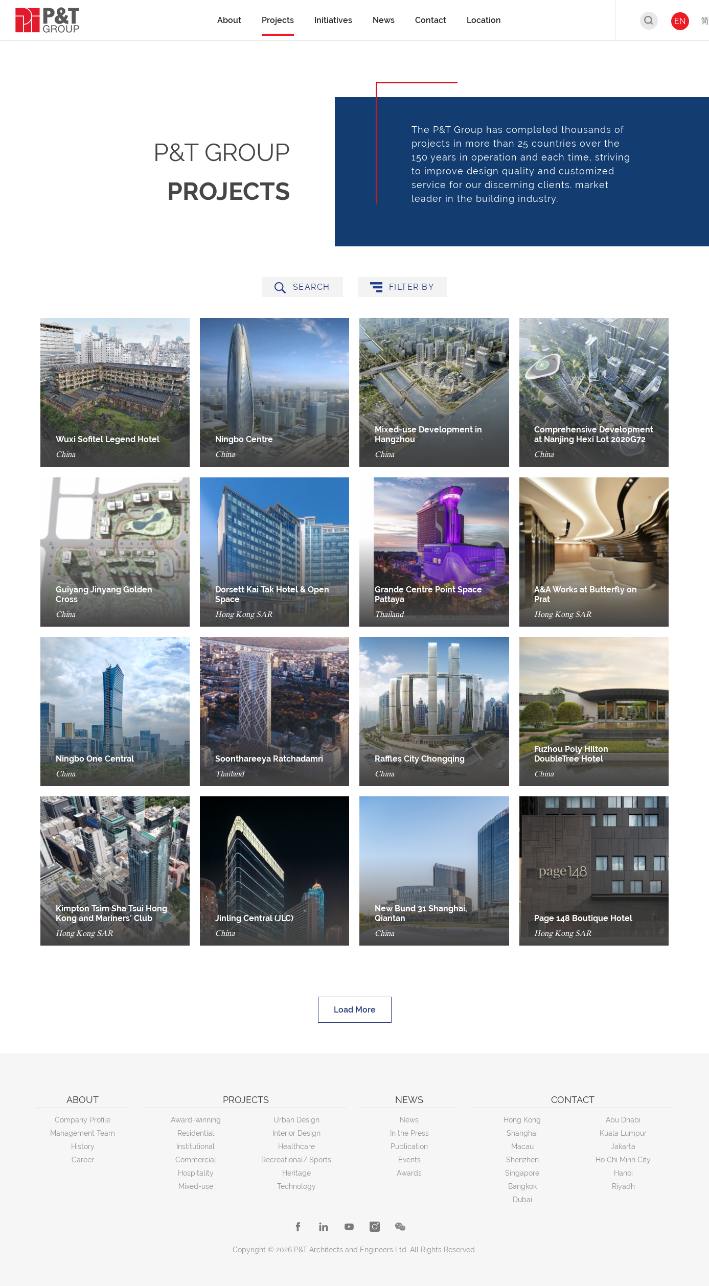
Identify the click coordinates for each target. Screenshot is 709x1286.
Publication (409, 1146)
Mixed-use (195, 1186)
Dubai (522, 1200)
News (409, 1120)
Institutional (195, 1146)
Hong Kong (522, 1120)
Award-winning (196, 1120)
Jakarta (623, 1146)
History (83, 1146)
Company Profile (82, 1120)
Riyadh (623, 1186)
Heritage (296, 1173)
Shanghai (522, 1133)
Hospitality (196, 1173)
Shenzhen (522, 1160)
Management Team (82, 1133)
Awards (409, 1173)
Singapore (522, 1173)
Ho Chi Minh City (623, 1160)
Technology (296, 1186)
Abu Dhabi (623, 1120)
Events (409, 1160)
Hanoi (623, 1173)
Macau (522, 1146)
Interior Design (296, 1133)
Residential (195, 1133)
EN (679, 21)
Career (83, 1160)
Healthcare (296, 1146)
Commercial (195, 1160)
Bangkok (522, 1186)
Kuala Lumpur (623, 1133)
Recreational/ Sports (296, 1160)
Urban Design (296, 1120)
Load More (355, 1012)
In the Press (409, 1133)
